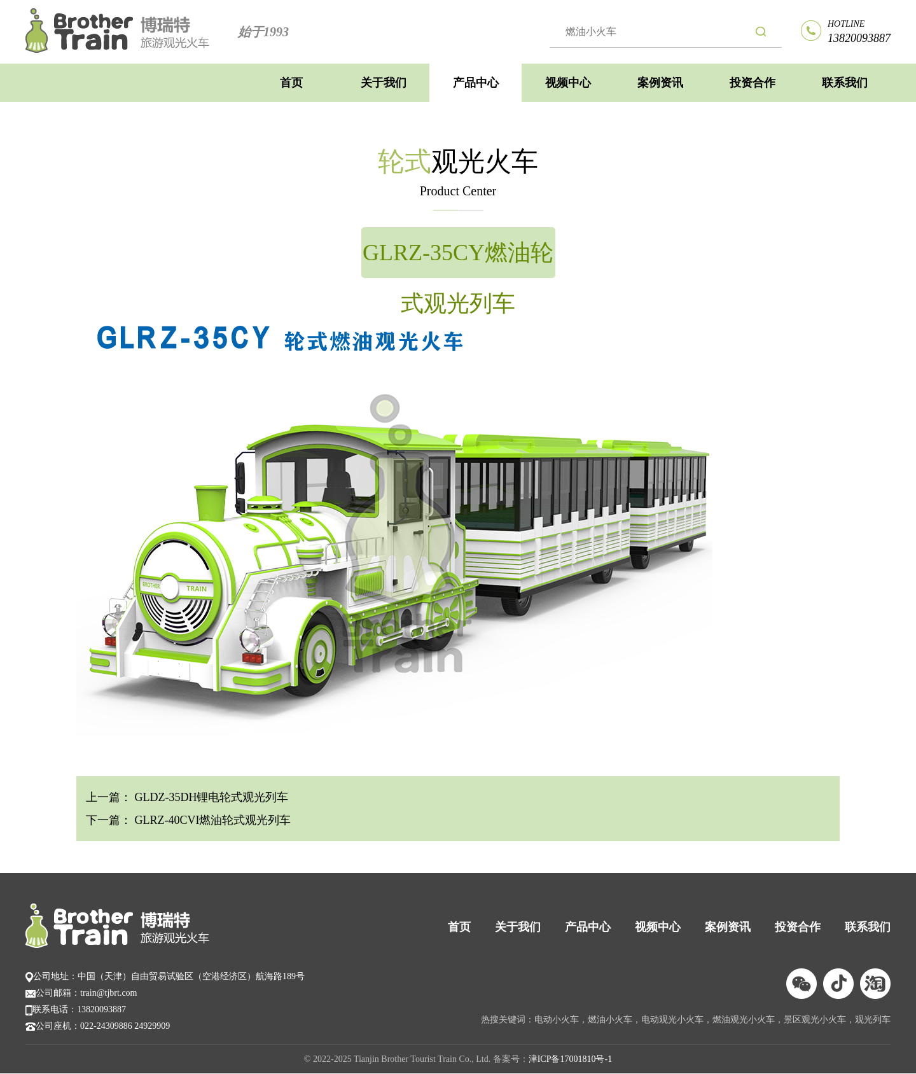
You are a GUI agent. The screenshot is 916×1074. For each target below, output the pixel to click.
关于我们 (383, 82)
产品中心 (476, 82)
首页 (291, 82)
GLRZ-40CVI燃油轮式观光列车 (211, 820)
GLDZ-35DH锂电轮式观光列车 (210, 797)
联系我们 (845, 82)
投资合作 (752, 82)
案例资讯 (660, 82)
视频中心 (568, 82)
